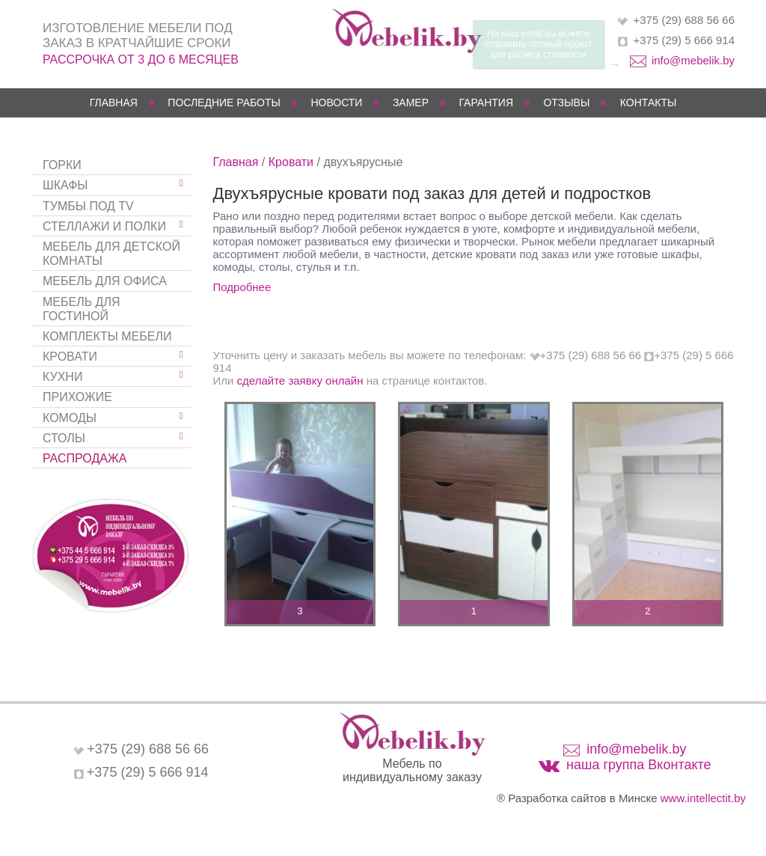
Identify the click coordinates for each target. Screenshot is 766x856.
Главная (114, 102)
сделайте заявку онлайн (300, 380)
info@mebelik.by (693, 60)
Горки (62, 165)
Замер (411, 102)
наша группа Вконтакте (638, 764)
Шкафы (65, 185)
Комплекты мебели (107, 336)
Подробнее (242, 287)
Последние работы (224, 102)
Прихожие (77, 397)
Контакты (648, 102)
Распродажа (84, 458)
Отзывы (566, 102)
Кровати (70, 356)
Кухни (62, 376)
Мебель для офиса (105, 281)
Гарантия (486, 102)
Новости (336, 102)
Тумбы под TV (88, 206)
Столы (64, 438)
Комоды (69, 418)
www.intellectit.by (703, 798)
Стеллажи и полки (104, 226)
